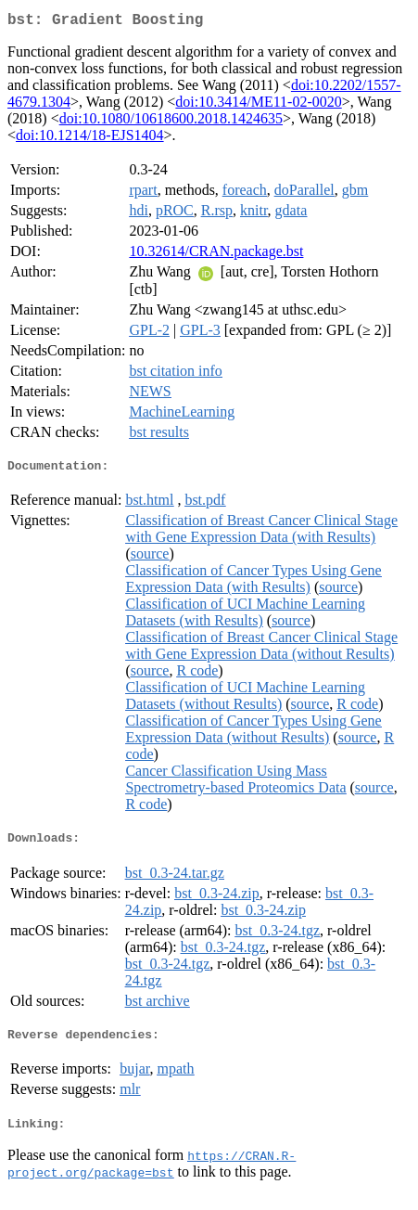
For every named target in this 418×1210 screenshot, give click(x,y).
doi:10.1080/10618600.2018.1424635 (171, 122)
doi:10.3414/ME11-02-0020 (258, 105)
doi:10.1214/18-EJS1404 (90, 139)
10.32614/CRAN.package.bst (216, 255)
